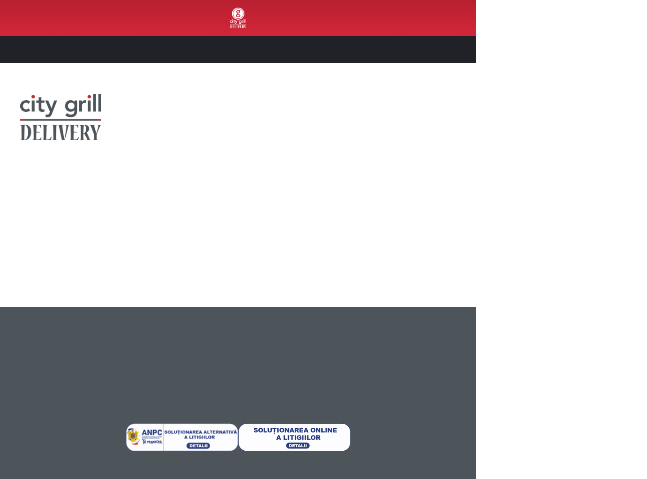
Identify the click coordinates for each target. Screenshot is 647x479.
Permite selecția (572, 391)
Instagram (143, 207)
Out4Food (38, 17)
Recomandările (557, 150)
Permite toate (571, 361)
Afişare (449, 461)
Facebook (89, 207)
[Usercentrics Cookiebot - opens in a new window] (58, 461)
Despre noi (20, 326)
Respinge (572, 420)
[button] (454, 49)
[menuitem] (38, 18)
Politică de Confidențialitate (136, 335)
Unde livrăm (21, 337)
